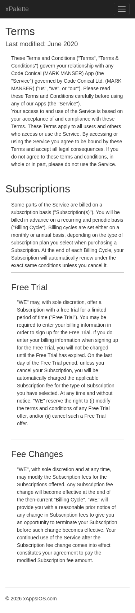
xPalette (17, 9)
